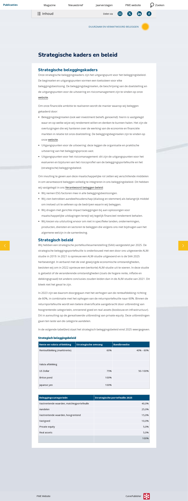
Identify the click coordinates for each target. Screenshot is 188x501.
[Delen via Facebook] (149, 13)
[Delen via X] (129, 13)
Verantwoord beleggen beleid (84, 187)
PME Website (43, 496)
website (43, 97)
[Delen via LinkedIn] (139, 13)
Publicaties (10, 5)
